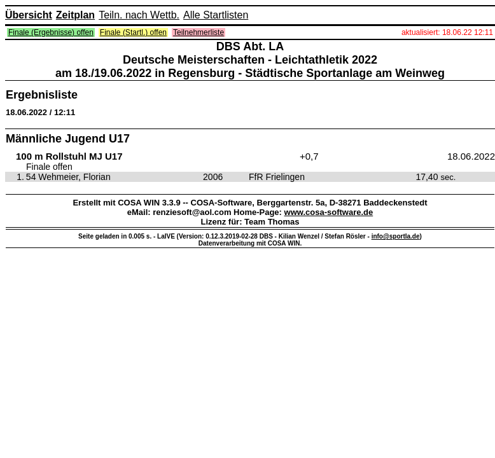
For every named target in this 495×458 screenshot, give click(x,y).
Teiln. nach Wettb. (139, 15)
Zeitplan (75, 15)
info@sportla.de (396, 236)
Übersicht (28, 15)
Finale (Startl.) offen (133, 32)
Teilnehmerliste (198, 32)
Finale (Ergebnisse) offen (51, 32)
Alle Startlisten (215, 15)
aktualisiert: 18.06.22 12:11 (447, 32)
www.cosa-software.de (328, 212)
